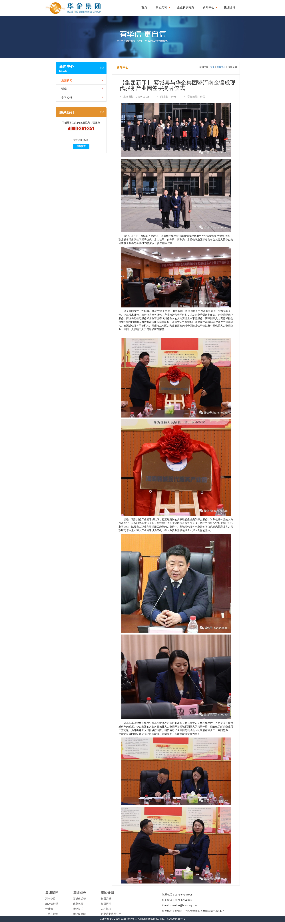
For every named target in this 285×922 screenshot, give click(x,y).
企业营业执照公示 (111, 913)
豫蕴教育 (78, 903)
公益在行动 (51, 913)
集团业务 (79, 892)
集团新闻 (66, 80)
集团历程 (106, 903)
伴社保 (49, 908)
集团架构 (161, 7)
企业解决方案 (185, 7)
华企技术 (78, 908)
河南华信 (50, 898)
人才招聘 (106, 908)
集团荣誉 (106, 898)
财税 (64, 88)
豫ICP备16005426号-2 (172, 918)
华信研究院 (79, 913)
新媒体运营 (79, 898)
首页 (144, 7)
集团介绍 (230, 7)
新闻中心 (208, 7)
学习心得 (66, 97)
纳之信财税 (51, 903)
